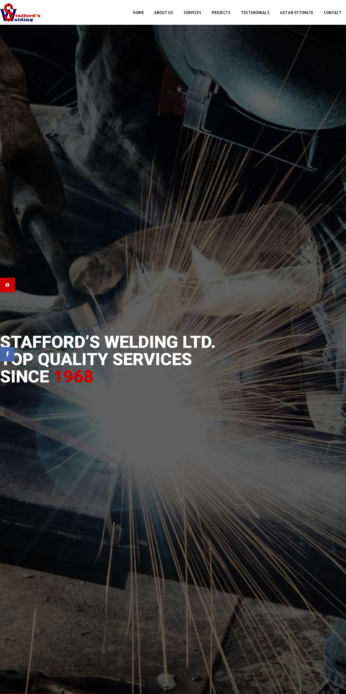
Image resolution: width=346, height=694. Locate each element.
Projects (221, 12)
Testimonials (255, 12)
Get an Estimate (296, 12)
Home (138, 12)
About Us (163, 12)
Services (192, 12)
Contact (333, 12)
